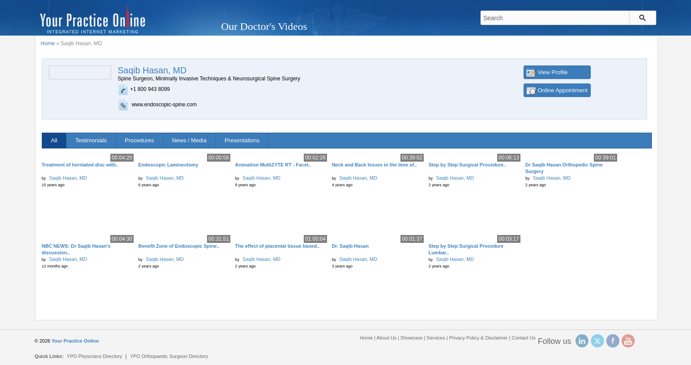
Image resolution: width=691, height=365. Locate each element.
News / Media (189, 140)
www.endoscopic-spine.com (163, 104)
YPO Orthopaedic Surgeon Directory (169, 356)
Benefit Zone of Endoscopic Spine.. (179, 246)
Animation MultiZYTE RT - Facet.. (273, 164)
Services (436, 337)
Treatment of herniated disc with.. (80, 164)
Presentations (242, 140)
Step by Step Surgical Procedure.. (467, 164)
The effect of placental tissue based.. (277, 246)
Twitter (597, 340)
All (54, 140)
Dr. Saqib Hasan (350, 246)
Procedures (139, 140)
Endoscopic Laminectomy (168, 164)
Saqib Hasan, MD (68, 178)
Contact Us (523, 337)
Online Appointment (562, 90)
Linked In (582, 340)
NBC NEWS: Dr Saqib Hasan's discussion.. (76, 249)
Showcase (411, 337)
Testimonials (91, 140)
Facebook (612, 340)
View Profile (552, 72)
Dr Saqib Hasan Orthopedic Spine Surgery (564, 168)
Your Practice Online (74, 340)
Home (48, 43)
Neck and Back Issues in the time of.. (374, 164)
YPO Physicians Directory (94, 356)
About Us (386, 337)
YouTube (628, 340)
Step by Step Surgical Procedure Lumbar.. (466, 249)
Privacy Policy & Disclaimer (478, 337)
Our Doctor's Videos (264, 26)
